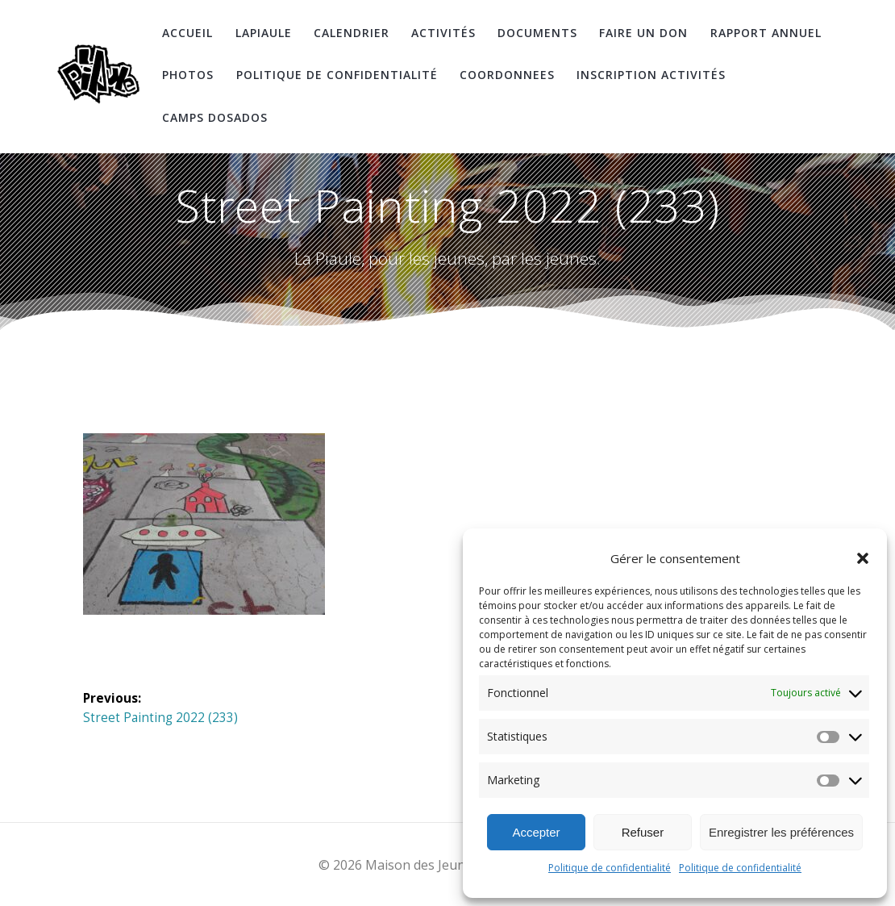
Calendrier (351, 32)
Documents (537, 32)
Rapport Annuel (766, 32)
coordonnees (507, 74)
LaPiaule (263, 32)
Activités (443, 32)
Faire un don (643, 32)
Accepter (536, 832)
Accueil (187, 32)
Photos (188, 74)
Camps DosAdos (215, 117)
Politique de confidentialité (609, 868)
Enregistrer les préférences (781, 832)
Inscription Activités (651, 74)
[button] (863, 558)
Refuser (643, 832)
